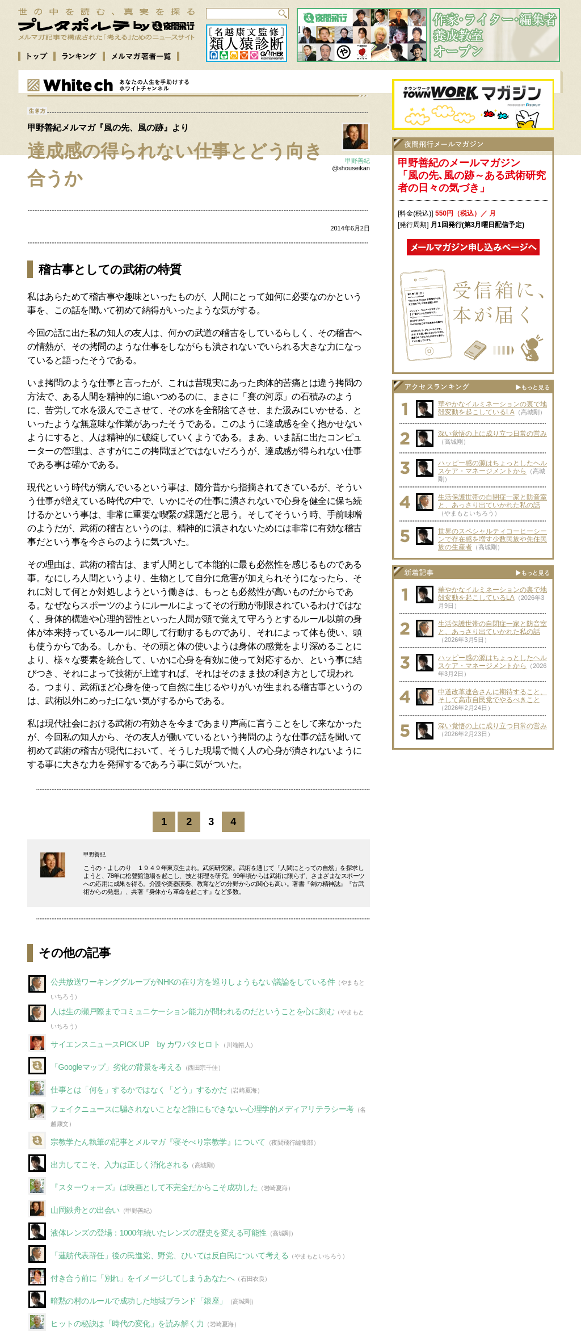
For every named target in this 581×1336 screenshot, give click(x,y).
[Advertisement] (473, 826)
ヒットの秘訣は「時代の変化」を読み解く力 (127, 1323)
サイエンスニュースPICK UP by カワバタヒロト (135, 1044)
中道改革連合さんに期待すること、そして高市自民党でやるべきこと (492, 696)
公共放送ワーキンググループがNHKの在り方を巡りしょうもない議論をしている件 (192, 981)
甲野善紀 (357, 160)
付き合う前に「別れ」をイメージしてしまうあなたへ (142, 1278)
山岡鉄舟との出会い (85, 1210)
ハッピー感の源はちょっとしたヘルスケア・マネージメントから (492, 467)
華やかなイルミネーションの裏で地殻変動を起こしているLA (492, 408)
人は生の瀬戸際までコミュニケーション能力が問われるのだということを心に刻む (192, 1011)
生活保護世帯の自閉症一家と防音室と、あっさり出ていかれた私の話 (492, 501)
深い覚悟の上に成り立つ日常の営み (492, 434)
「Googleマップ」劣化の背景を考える (116, 1067)
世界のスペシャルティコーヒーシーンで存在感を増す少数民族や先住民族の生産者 (492, 539)
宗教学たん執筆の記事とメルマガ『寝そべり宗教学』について (158, 1141)
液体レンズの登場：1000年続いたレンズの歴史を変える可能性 (158, 1232)
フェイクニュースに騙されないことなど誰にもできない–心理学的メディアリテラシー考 (202, 1109)
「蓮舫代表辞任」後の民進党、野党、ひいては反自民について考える (169, 1255)
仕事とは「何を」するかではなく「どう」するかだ (138, 1089)
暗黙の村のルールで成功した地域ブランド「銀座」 (138, 1300)
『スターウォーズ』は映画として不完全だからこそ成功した (154, 1187)
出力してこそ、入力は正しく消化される (119, 1164)
